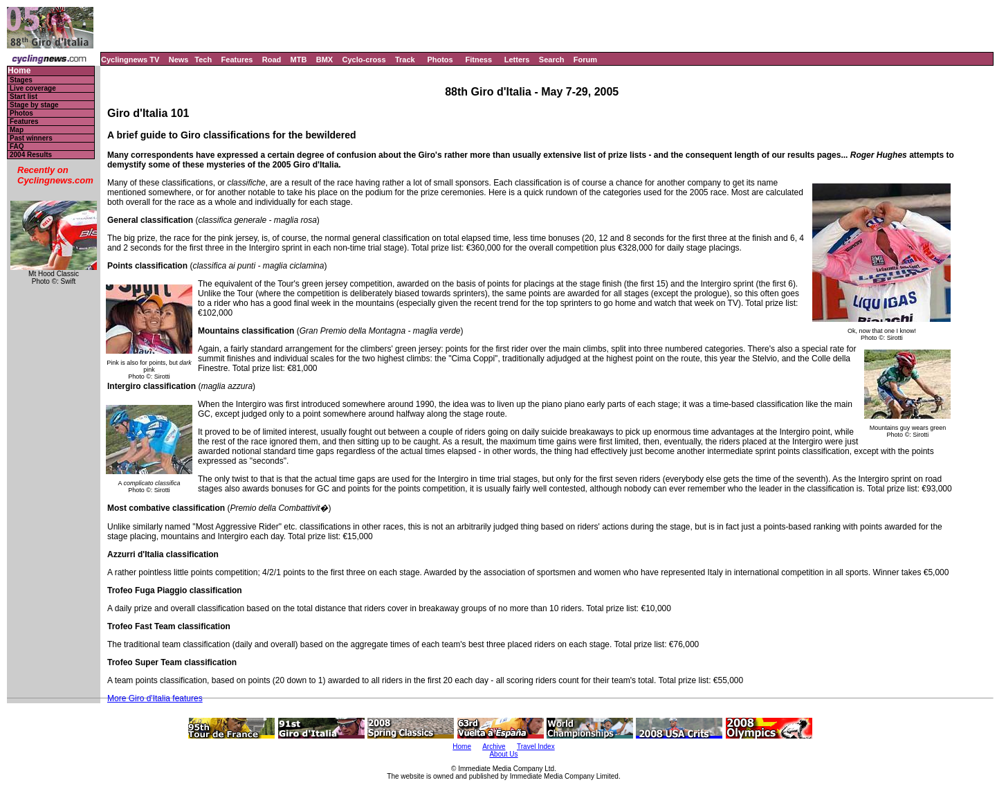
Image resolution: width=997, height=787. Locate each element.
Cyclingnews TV (130, 59)
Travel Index (536, 746)
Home (19, 70)
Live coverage (33, 88)
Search (552, 59)
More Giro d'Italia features (155, 698)
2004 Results (31, 155)
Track (405, 59)
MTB (299, 59)
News (179, 59)
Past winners (31, 138)
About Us (503, 754)
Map (17, 130)
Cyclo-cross (364, 59)
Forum (585, 59)
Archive (493, 746)
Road (272, 59)
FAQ (17, 146)
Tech (203, 59)
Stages (21, 80)
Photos (439, 59)
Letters (517, 59)
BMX (324, 59)
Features (237, 59)
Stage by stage (34, 105)
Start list (23, 96)
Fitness (478, 59)
